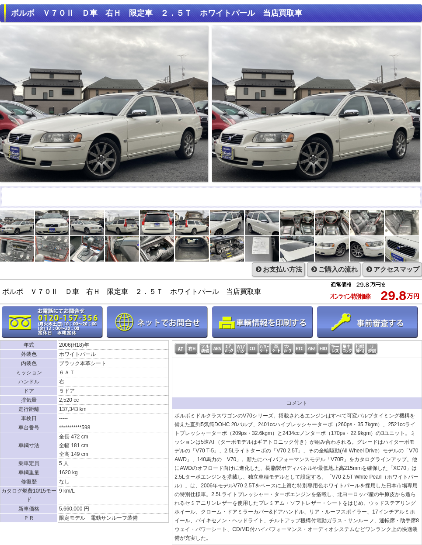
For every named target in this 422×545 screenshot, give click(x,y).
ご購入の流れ (333, 269)
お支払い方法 (278, 269)
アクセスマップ (392, 269)
